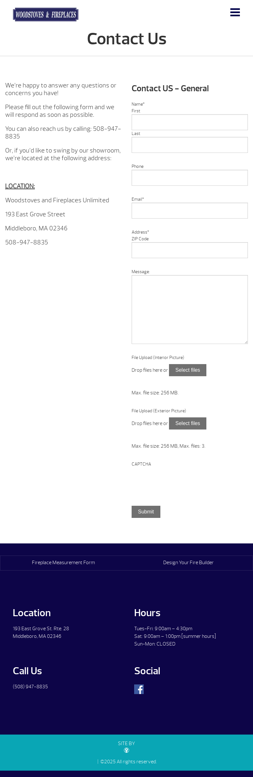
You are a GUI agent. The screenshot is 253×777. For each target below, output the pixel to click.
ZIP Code (140, 239)
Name (138, 104)
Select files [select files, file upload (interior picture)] (187, 370)
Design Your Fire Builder (188, 562)
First (136, 111)
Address (140, 232)
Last (136, 133)
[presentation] (180, 479)
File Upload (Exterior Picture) (159, 411)
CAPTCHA (141, 464)
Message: (141, 271)
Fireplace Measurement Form (63, 562)
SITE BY (126, 746)
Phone (137, 166)
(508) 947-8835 (30, 687)
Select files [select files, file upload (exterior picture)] (187, 423)
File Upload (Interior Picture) (158, 357)
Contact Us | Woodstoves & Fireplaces (46, 14)
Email (138, 199)
